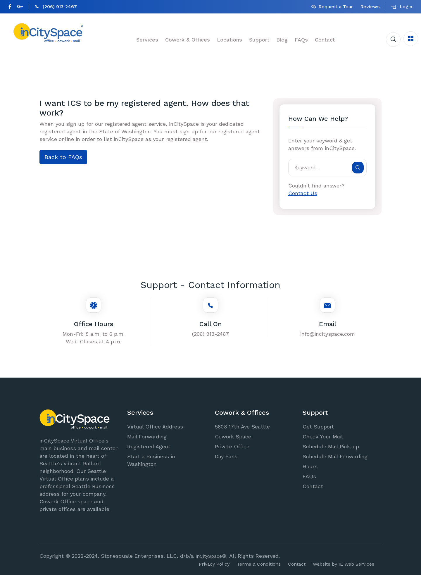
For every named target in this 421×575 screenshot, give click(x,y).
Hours (310, 466)
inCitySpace (209, 556)
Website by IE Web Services (343, 564)
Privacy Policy (214, 564)
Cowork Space (233, 436)
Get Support (318, 426)
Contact (325, 40)
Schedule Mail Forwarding (335, 456)
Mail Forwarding (147, 436)
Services (147, 40)
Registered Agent (148, 446)
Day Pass (226, 456)
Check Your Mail (323, 436)
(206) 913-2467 (60, 6)
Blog (282, 40)
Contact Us (302, 193)
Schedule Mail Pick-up (331, 446)
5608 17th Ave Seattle (242, 426)
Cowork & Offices (187, 40)
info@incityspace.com (327, 334)
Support (259, 40)
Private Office (232, 446)
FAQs (301, 40)
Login (401, 6)
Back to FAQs (63, 157)
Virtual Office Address (155, 426)
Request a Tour (335, 6)
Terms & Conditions (259, 564)
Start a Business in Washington (151, 460)
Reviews (369, 6)
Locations (229, 40)
